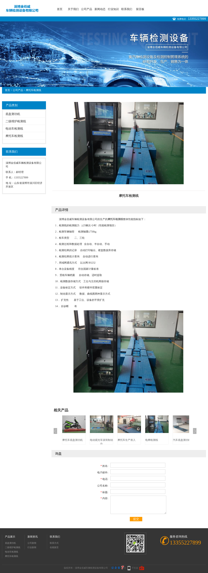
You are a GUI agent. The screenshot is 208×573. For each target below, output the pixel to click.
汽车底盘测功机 (182, 440)
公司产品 (86, 9)
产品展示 (10, 536)
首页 (59, 9)
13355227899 (197, 18)
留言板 (140, 9)
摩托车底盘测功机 (72, 440)
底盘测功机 (12, 114)
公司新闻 (31, 543)
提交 (136, 519)
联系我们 (126, 9)
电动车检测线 (14, 128)
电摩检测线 (151, 440)
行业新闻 (31, 547)
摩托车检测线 (33, 90)
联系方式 (54, 543)
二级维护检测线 (15, 121)
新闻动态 (99, 9)
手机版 (135, 568)
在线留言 (54, 547)
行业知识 (113, 9)
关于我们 (73, 9)
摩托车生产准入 (126, 440)
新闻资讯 (32, 536)
